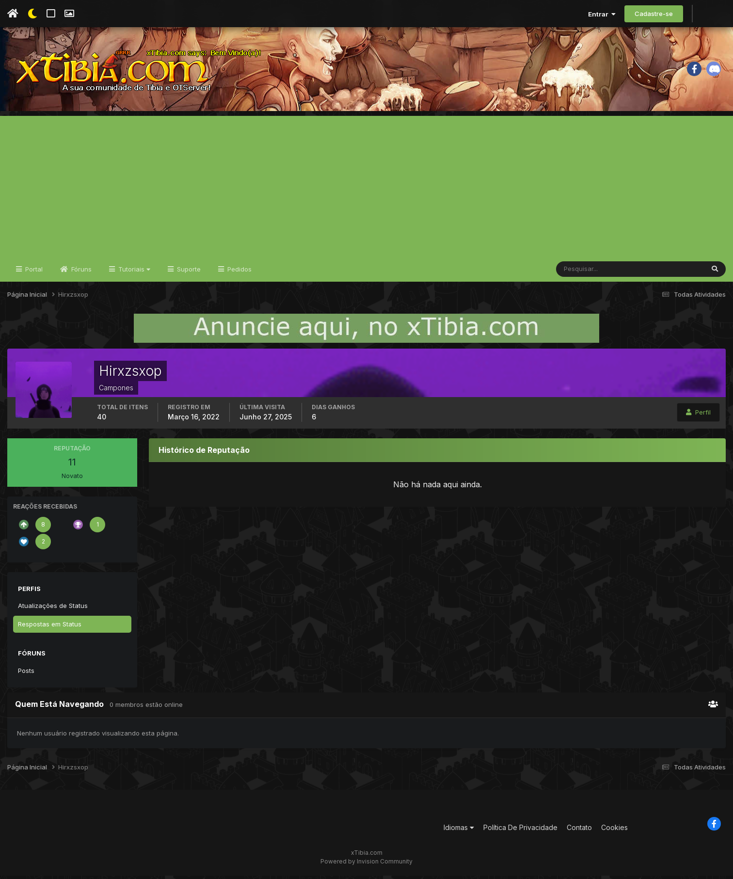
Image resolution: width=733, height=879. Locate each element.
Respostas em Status (49, 627)
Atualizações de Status (53, 609)
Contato (579, 831)
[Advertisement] (366, 187)
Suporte (188, 272)
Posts (26, 674)
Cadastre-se (654, 13)
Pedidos (238, 272)
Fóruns (80, 272)
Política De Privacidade (520, 831)
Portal (33, 272)
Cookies (614, 831)
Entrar (602, 14)
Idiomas (459, 831)
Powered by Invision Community (366, 864)
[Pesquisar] (588, 272)
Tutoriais (133, 272)
